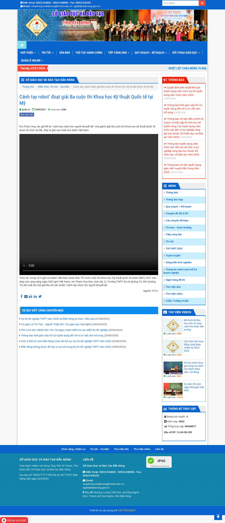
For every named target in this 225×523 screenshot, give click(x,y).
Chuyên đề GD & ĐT (177, 213)
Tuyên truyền (173, 255)
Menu (172, 186)
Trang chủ (28, 86)
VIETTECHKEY (127, 510)
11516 (180, 397)
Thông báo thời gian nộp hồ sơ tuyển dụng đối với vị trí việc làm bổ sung (62, 335)
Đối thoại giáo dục (186, 52)
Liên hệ (159, 449)
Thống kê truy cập (182, 409)
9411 (179, 376)
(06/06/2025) (170, 158)
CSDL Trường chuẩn (177, 301)
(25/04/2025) (177, 172)
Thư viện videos (179, 312)
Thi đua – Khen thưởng (178, 227)
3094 (179, 333)
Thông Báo (176, 80)
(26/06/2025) (180, 112)
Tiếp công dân (118, 52)
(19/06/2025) (186, 137)
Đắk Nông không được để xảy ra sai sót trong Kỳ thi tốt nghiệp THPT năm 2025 (66, 346)
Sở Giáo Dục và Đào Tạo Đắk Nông (50, 80)
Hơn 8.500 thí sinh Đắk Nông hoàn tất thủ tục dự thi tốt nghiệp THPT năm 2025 (66, 341)
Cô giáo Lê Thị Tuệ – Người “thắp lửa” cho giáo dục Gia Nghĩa (56, 324)
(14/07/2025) (170, 98)
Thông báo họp (174, 199)
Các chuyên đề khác (177, 220)
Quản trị (26, 109)
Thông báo (172, 192)
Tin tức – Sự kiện (99, 449)
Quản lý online (32, 60)
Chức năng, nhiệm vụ (73, 449)
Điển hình (43, 86)
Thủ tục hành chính (88, 52)
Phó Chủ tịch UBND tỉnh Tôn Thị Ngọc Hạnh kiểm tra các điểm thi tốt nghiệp (64, 329)
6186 (64, 109)
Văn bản (64, 52)
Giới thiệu (28, 52)
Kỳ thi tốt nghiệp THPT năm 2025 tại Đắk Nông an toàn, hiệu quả (57, 318)
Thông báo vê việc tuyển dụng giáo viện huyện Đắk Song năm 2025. (182, 168)
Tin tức (47, 52)
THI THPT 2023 (174, 248)
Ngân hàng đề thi (175, 280)
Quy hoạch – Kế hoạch (151, 52)
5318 (179, 355)
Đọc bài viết (27, 114)
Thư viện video (174, 293)
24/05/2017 (40, 109)
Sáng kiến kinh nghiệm (179, 262)
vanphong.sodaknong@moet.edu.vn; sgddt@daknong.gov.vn (65, 6)
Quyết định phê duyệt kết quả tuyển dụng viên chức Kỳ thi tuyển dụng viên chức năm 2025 (183, 91)
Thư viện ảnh (173, 287)
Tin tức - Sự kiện (59, 86)
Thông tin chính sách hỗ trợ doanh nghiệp (180, 271)
